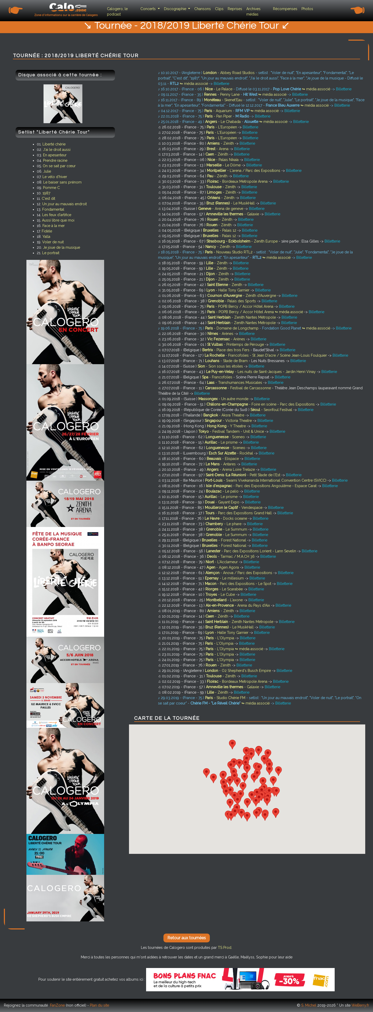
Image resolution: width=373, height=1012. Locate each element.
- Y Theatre (227, 426)
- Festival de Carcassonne (238, 388)
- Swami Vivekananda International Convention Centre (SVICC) (266, 480)
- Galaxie (233, 214)
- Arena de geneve (221, 209)
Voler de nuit (53, 242)
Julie (47, 171)
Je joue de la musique (61, 247)
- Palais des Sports (232, 301)
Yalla (46, 236)
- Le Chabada (223, 122)
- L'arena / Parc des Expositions (244, 170)
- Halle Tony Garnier (228, 290)
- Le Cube (220, 594)
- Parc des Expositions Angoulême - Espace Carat (262, 486)
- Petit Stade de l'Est (243, 475)
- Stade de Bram (227, 361)
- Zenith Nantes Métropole (242, 317)
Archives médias (253, 11)
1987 (46, 193)
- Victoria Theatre (229, 421)
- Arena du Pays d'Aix (238, 605)
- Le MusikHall (231, 203)
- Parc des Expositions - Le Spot (238, 584)
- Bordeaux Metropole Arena (238, 181)
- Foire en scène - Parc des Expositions (261, 404)
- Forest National (224, 540)
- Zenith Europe (242, 241)
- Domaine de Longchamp (232, 328)
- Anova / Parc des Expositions (239, 573)
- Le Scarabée (224, 589)
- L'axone (225, 600)
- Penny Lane (222, 94)
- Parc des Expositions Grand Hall (239, 513)
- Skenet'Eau (223, 100)
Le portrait (50, 253)
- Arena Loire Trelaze (231, 469)
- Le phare (223, 524)
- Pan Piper (219, 116)
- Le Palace (219, 89)
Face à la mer (53, 226)
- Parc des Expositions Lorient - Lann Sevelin (251, 551)
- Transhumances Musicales (235, 382)
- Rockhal (231, 453)
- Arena (218, 149)
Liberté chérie (54, 144)
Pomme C (51, 188)
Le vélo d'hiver (54, 177)
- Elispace (223, 459)
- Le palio (223, 491)
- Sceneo (226, 437)
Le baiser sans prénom (62, 182)
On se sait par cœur (59, 166)
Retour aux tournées (186, 937)
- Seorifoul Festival (271, 410)
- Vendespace (234, 507)
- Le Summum (227, 529)
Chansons (202, 9)
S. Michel (308, 1005)
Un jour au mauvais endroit (64, 204)
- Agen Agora (223, 567)
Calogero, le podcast (117, 11)
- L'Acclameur (222, 562)
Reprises (235, 9)
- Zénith (221, 143)
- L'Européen (222, 127)
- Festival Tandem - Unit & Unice (231, 431)
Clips (219, 9)
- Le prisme (222, 442)
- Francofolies (217, 377)
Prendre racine (55, 160)
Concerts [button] (148, 9)
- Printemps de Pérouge (236, 344)
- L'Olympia (220, 638)
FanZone (57, 1005)
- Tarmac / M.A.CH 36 (231, 556)
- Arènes (220, 334)
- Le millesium (225, 578)
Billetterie (221, 84)
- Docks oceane (226, 518)
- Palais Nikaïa (223, 160)
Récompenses (285, 9)
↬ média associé (194, 84)
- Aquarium (218, 111)
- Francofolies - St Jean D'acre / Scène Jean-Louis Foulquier (266, 355)
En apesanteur (55, 155)
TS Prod (224, 947)
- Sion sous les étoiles (221, 366)
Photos (307, 9)
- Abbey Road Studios (229, 73)
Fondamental (53, 209)
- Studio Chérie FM (225, 698)
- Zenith (225, 285)
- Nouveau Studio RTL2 (229, 252)
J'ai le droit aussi (56, 150)
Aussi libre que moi (58, 220)
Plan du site (99, 1005)
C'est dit (48, 198)
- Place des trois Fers (226, 350)
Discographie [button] (175, 9)
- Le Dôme (224, 165)
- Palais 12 (220, 230)
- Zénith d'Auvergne (242, 296)
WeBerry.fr (360, 1005)
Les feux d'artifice (56, 215)
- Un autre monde (223, 399)
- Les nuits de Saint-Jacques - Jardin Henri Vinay (261, 372)
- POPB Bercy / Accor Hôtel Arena (240, 306)
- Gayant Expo (222, 502)
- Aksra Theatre (224, 415)
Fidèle (47, 231)
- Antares (221, 464)
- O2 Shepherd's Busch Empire (238, 671)
